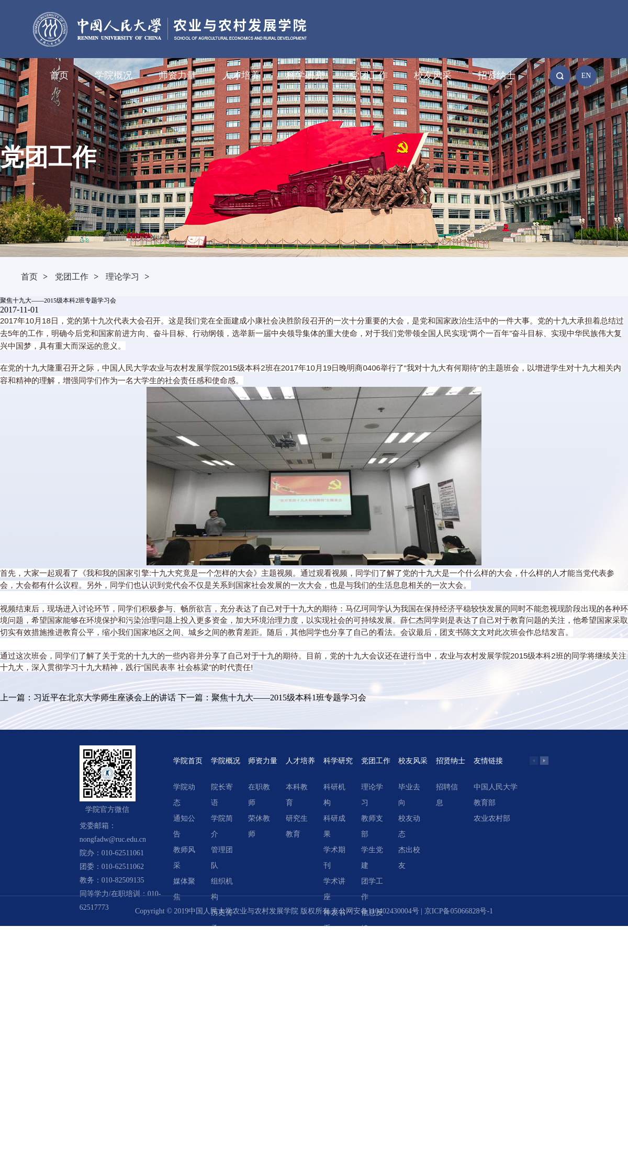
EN (586, 76)
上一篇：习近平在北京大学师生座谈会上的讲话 (88, 697)
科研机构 (334, 795)
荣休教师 (259, 826)
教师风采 (184, 857)
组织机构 (222, 889)
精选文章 (334, 952)
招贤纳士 (496, 75)
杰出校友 (409, 857)
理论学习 (122, 276)
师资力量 (177, 75)
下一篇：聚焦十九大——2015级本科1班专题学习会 (272, 697)
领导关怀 (222, 952)
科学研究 (305, 75)
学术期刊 (334, 857)
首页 (59, 75)
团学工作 (372, 889)
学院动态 (184, 795)
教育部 (485, 803)
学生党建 (372, 857)
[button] (544, 760)
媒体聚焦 (184, 889)
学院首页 (188, 761)
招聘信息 (447, 795)
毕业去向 (409, 795)
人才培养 (241, 75)
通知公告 (184, 826)
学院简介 (222, 826)
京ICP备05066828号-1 (458, 911)
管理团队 (222, 857)
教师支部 (372, 826)
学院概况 (113, 75)
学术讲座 (334, 889)
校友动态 (409, 826)
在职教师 (259, 795)
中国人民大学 (496, 787)
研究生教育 (297, 826)
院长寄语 (222, 795)
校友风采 (433, 75)
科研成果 (334, 826)
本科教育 (297, 795)
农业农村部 (492, 818)
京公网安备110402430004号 (375, 911)
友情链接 (488, 761)
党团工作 (369, 75)
